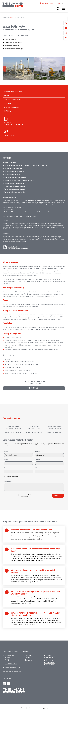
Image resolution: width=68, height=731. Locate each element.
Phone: (5, 556)
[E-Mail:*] (49, 560)
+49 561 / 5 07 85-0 (48, 3)
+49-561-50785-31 (57, 521)
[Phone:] (18, 560)
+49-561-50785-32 (15, 521)
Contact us (32, 431)
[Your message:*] (34, 576)
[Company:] (49, 551)
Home (11, 17)
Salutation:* (38, 540)
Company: (37, 548)
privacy (34, 583)
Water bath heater (19, 17)
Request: (6, 540)
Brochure (8, 145)
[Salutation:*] (49, 543)
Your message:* (8, 570)
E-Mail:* (37, 556)
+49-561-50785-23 (36, 521)
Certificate (9, 158)
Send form (58, 584)
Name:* (6, 548)
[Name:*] (18, 551)
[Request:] (18, 543)
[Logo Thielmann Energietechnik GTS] (13, 6)
